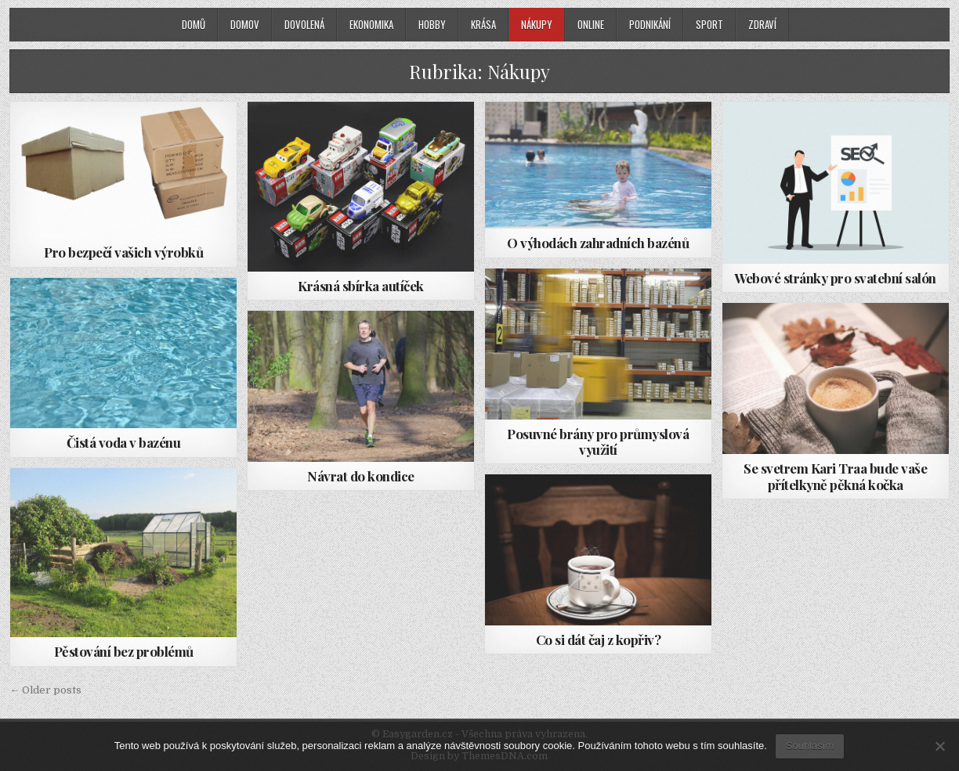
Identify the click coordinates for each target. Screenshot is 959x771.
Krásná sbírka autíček (361, 285)
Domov (244, 24)
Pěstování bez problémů (124, 651)
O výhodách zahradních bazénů (598, 242)
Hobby (432, 24)
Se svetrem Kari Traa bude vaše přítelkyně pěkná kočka (835, 475)
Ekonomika (371, 24)
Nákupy (536, 24)
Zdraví (762, 24)
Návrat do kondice (360, 476)
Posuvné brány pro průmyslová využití (598, 441)
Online (590, 24)
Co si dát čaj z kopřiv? (598, 639)
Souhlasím (810, 745)
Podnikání (650, 24)
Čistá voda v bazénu (124, 442)
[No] (939, 746)
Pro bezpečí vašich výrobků (123, 252)
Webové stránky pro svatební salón (835, 277)
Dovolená (304, 24)
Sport (709, 24)
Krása (483, 24)
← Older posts (45, 690)
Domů (193, 24)
